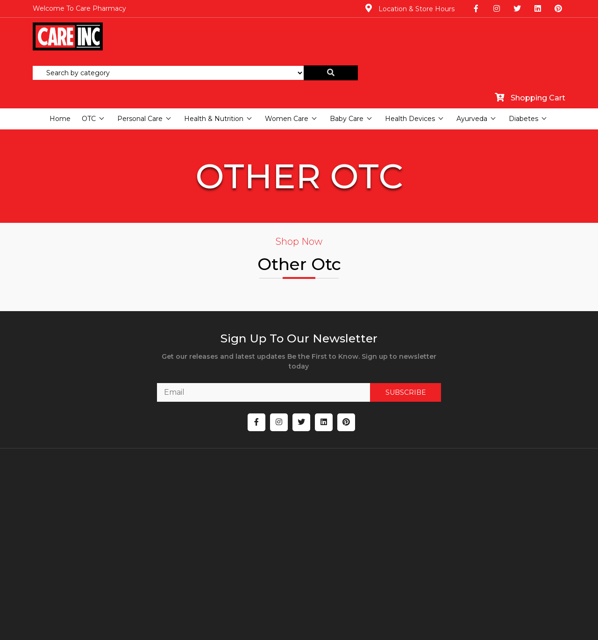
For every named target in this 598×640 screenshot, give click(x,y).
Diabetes (523, 65)
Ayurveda (471, 65)
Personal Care (140, 65)
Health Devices (410, 65)
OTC (89, 65)
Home (60, 65)
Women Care (286, 65)
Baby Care (346, 65)
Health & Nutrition (213, 65)
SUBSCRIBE (385, 367)
